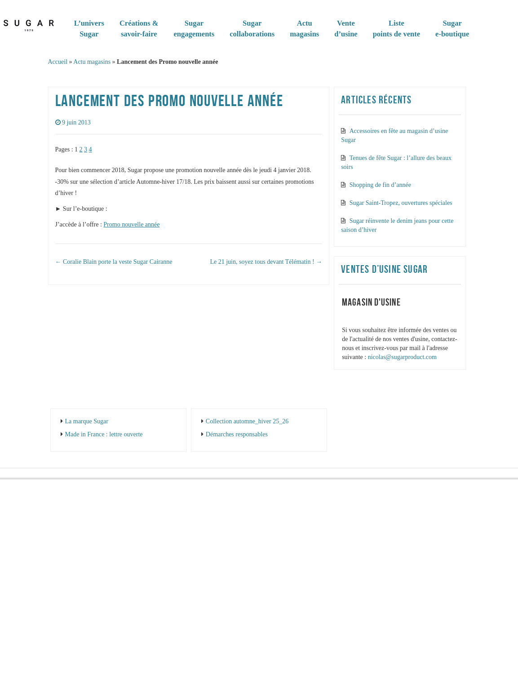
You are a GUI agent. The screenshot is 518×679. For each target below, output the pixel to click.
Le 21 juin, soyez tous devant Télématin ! (266, 261)
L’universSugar (89, 28)
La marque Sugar (86, 421)
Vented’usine (345, 28)
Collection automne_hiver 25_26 (247, 421)
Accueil (58, 61)
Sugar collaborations (252, 28)
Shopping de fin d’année (380, 185)
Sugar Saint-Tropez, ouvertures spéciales (401, 203)
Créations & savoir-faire (139, 28)
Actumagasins (304, 28)
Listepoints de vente (396, 28)
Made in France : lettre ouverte (104, 434)
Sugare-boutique (452, 28)
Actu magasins (92, 61)
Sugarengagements (194, 28)
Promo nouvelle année (131, 224)
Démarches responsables (237, 434)
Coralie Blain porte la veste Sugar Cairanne (114, 261)
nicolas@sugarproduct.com (402, 357)
